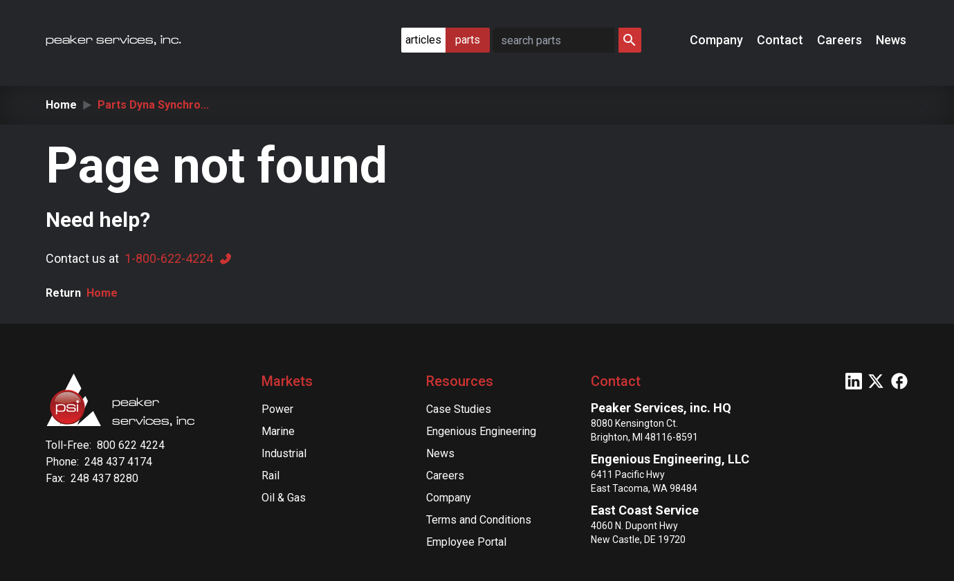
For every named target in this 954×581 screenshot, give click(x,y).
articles (423, 39)
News (892, 39)
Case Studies (458, 409)
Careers (841, 39)
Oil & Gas (284, 497)
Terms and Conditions (478, 519)
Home (61, 104)
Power (277, 409)
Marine (278, 431)
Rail (270, 475)
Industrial (284, 453)
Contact (781, 39)
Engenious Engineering (481, 431)
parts (467, 39)
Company (718, 39)
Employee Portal (466, 541)
